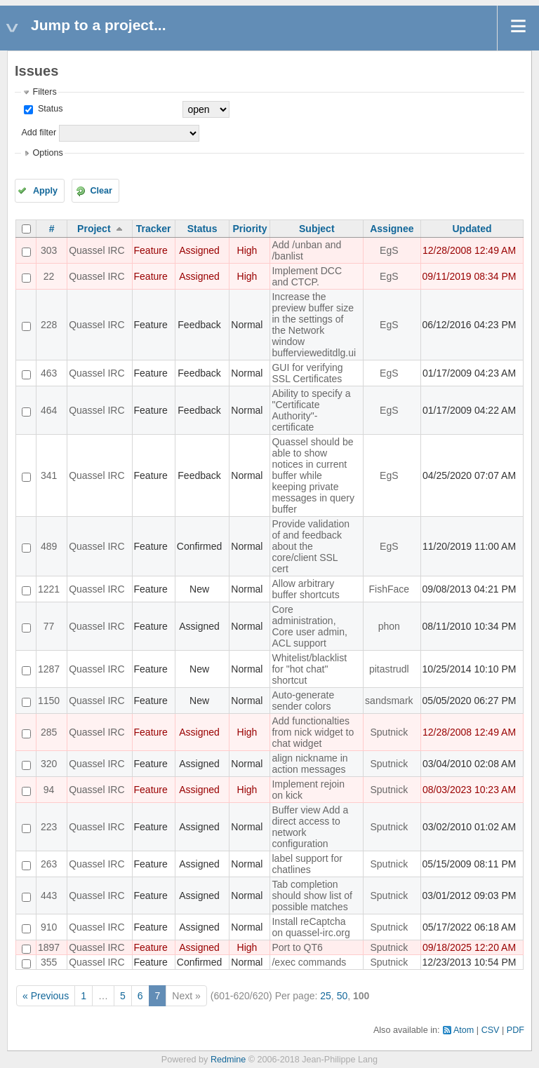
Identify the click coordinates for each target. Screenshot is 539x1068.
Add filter (38, 132)
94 (49, 789)
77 (49, 626)
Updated (472, 228)
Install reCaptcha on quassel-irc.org (311, 927)
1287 (49, 669)
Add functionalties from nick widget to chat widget (313, 732)
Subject (317, 228)
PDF (515, 1030)
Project (93, 228)
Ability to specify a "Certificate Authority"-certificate (311, 410)
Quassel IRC (96, 250)
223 (49, 826)
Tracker (153, 228)
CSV (490, 1030)
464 (49, 410)
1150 (49, 700)
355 (49, 962)
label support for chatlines (307, 864)
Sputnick (389, 732)
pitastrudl (389, 669)
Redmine (228, 1059)
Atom (463, 1030)
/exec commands (309, 962)
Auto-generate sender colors (303, 700)
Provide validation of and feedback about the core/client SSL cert (311, 546)
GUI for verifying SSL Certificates (307, 373)
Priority (249, 228)
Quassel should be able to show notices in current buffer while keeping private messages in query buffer (313, 475)
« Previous (45, 995)
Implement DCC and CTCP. (307, 276)
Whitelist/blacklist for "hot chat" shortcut (309, 669)
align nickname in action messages (309, 763)
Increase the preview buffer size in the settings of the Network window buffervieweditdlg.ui (314, 324)
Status (48, 109)
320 (49, 763)
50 (342, 995)
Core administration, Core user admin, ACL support (309, 626)
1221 (49, 589)
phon (389, 626)
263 (49, 864)
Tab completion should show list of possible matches (312, 895)
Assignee (391, 228)
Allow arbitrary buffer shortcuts (305, 589)
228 (49, 324)
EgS (389, 250)
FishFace (389, 589)
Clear (101, 191)
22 (49, 276)
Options (47, 153)
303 (49, 250)
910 (49, 927)
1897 (49, 947)
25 (325, 995)
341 (49, 475)
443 (49, 895)
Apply (45, 191)
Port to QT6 (297, 947)
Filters (44, 92)
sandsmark (389, 700)
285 (49, 732)
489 (49, 546)
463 (49, 373)
